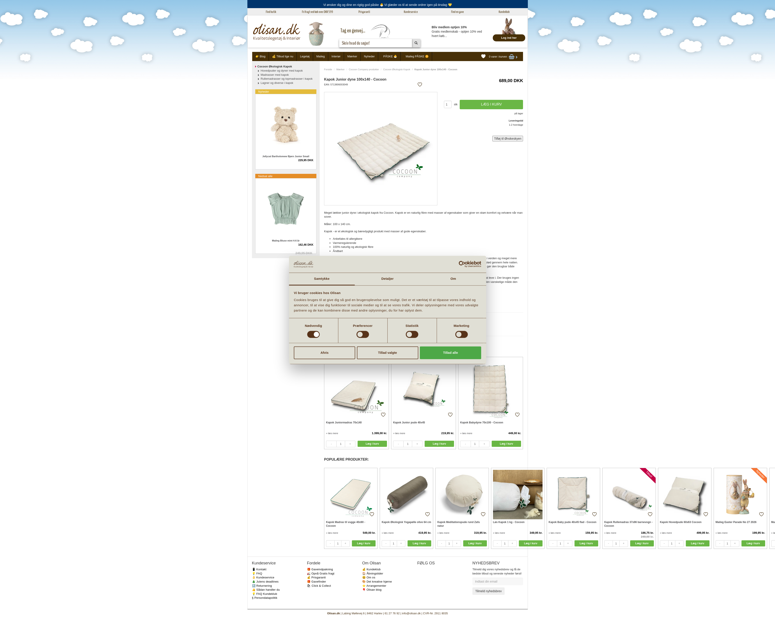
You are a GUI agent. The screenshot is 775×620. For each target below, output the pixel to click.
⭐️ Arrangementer (374, 585)
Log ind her (509, 37)
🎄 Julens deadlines (265, 581)
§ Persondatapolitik (264, 597)
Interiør (336, 56)
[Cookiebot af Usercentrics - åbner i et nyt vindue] (462, 264)
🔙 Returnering (262, 585)
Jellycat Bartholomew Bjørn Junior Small (285, 156)
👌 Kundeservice (263, 577)
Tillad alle (450, 352)
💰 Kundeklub (371, 569)
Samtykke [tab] (322, 278)
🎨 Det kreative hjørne (377, 581)
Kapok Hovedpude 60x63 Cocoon (681, 522)
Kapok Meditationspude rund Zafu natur (458, 524)
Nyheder (369, 56)
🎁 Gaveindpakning (320, 569)
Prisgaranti (364, 11)
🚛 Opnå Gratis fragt (320, 573)
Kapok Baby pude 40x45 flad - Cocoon (572, 522)
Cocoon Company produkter (364, 69)
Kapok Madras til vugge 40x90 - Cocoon (345, 524)
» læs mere (332, 433)
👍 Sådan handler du (266, 589)
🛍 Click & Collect (319, 585)
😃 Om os (368, 577)
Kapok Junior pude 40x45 (409, 422)
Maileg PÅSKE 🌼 (417, 56)
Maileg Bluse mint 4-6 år (286, 240)
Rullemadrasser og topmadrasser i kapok (287, 78)
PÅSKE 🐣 (390, 56)
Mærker (352, 56)
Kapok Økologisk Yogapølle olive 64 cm (406, 522)
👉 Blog (260, 56)
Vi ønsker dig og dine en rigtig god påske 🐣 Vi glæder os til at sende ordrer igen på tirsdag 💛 (387, 5)
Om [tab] (453, 278)
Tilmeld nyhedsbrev (488, 591)
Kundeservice (411, 11)
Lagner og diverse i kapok (277, 83)
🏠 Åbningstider (372, 573)
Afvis (325, 352)
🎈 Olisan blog (372, 589)
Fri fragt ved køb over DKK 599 (317, 11)
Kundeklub (504, 11)
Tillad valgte (387, 352)
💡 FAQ (257, 573)
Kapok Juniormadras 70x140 (344, 422)
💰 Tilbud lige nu (282, 56)
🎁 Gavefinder (316, 581)
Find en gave (457, 11)
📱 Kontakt (259, 569)
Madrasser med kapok (275, 74)
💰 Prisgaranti (316, 577)
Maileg (320, 56)
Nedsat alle (265, 176)
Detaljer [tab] (387, 278)
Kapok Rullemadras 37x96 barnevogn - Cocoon (628, 524)
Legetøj (304, 56)
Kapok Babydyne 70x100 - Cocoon (481, 422)
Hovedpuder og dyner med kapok (282, 70)
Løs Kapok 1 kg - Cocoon (509, 522)
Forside (328, 69)
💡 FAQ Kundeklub (264, 593)
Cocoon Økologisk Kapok (396, 69)
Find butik (271, 11)
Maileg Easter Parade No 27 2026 (736, 522)
